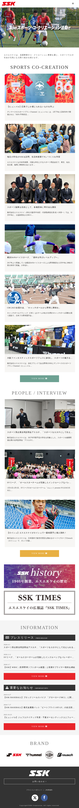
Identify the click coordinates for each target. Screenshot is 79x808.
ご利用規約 (49, 790)
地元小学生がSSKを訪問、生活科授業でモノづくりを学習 (33, 157)
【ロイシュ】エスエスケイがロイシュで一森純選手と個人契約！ (37, 533)
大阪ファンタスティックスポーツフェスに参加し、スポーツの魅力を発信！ (42, 358)
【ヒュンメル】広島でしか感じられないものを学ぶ (30, 107)
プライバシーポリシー (34, 790)
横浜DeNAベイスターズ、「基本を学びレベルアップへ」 (33, 257)
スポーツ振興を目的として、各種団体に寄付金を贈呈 (31, 207)
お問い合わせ (39, 781)
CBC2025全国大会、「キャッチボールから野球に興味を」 (34, 308)
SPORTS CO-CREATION (39, 67)
